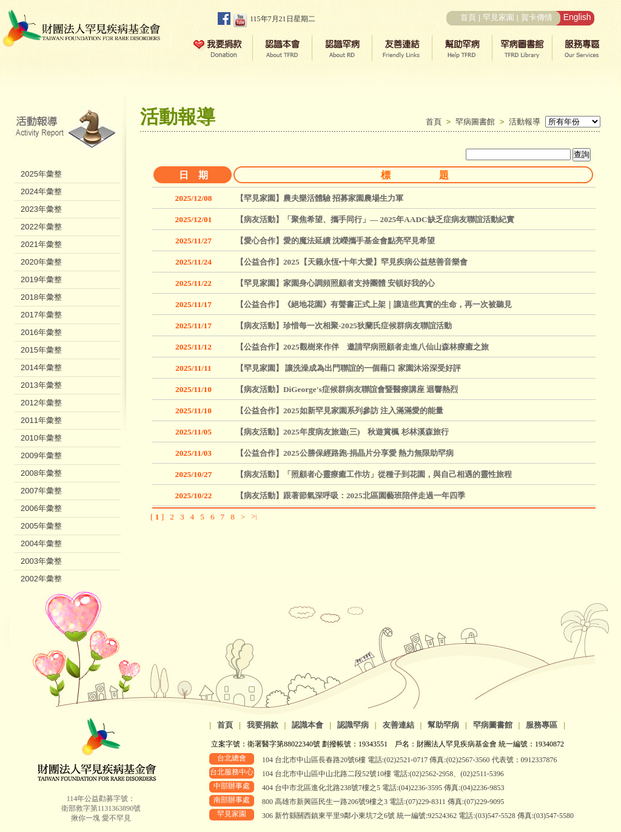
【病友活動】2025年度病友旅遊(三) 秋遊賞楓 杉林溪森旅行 (342, 431)
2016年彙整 (41, 332)
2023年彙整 (41, 209)
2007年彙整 (41, 490)
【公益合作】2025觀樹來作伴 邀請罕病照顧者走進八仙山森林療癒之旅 (362, 346)
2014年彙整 (41, 367)
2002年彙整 (41, 578)
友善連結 (398, 724)
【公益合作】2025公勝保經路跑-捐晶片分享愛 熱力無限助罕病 (345, 453)
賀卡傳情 (536, 17)
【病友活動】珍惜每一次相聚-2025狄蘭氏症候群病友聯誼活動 (344, 325)
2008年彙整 (41, 473)
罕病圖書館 (477, 121)
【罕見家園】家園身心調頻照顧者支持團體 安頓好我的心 (335, 283)
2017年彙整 (41, 314)
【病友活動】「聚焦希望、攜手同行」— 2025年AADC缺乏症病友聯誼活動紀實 (375, 219)
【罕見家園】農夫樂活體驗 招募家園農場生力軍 (319, 198)
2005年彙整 (41, 525)
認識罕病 (353, 724)
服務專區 (541, 724)
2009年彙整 (41, 455)
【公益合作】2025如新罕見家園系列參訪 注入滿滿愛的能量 (339, 410)
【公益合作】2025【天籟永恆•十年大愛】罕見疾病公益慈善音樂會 (352, 261)
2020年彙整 (41, 261)
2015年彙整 (41, 349)
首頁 (468, 17)
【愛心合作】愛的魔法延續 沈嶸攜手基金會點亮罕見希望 (335, 240)
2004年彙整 (41, 543)
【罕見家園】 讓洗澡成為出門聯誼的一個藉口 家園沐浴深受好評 (348, 368)
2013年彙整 (41, 385)
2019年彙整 (41, 279)
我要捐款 (262, 724)
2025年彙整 (41, 173)
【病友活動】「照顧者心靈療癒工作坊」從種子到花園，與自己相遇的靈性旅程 (374, 474)
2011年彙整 (41, 420)
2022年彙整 (41, 226)
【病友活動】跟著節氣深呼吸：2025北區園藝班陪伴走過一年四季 (350, 495)
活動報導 (524, 121)
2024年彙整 (41, 191)
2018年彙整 (41, 297)
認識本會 (307, 724)
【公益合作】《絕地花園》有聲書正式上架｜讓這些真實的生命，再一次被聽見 (374, 304)
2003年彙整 (41, 561)
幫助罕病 (443, 724)
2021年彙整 (41, 244)
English (577, 17)
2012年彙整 (41, 402)
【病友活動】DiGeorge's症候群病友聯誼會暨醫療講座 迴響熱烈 (347, 389)
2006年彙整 (41, 508)
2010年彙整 (41, 437)
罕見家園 (498, 17)
